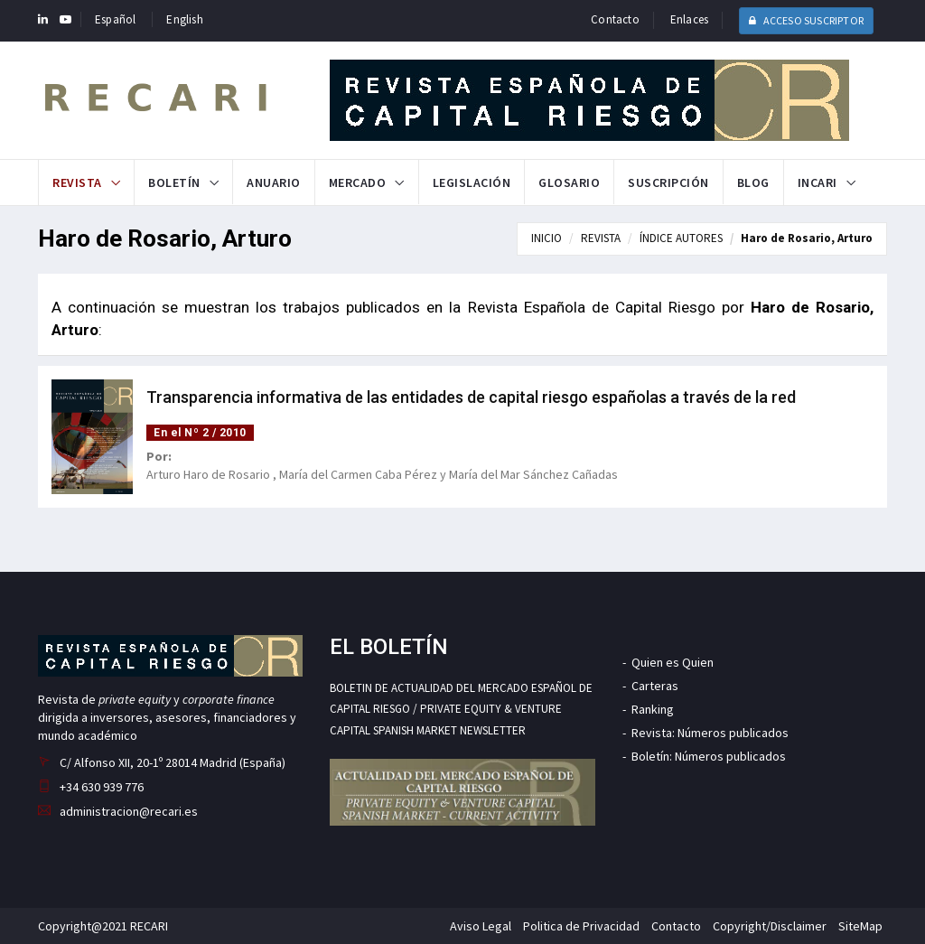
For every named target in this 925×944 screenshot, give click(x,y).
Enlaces (689, 19)
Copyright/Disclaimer (770, 926)
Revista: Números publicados (710, 732)
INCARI (817, 182)
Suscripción (668, 182)
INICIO (546, 238)
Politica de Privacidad (581, 926)
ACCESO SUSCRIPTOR (806, 20)
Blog (753, 182)
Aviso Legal (480, 926)
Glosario (569, 182)
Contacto (615, 19)
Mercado (358, 182)
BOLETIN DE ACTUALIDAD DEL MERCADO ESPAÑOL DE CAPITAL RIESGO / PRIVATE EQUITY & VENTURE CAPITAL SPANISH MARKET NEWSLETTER (461, 709)
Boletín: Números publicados (708, 756)
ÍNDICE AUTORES (681, 238)
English (184, 19)
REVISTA (601, 238)
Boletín (174, 182)
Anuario (274, 182)
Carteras (654, 686)
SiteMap (860, 926)
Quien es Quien (672, 662)
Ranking (652, 709)
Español (115, 19)
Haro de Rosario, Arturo (807, 238)
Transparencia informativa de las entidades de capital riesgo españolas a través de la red (471, 397)
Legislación (472, 182)
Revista (77, 182)
